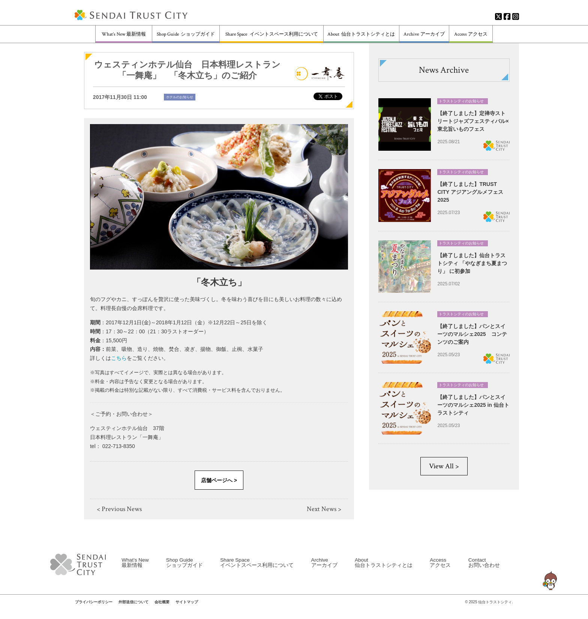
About (361, 34)
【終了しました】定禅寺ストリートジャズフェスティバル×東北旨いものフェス (472, 121)
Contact (484, 567)
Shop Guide (185, 34)
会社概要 (162, 608)
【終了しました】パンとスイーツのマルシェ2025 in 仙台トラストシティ (473, 405)
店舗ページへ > (219, 480)
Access (471, 34)
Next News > (324, 509)
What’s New (124, 34)
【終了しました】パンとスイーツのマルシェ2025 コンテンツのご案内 (472, 334)
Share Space (271, 34)
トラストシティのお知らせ (461, 101)
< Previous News (119, 509)
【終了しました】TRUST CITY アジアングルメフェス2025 (470, 192)
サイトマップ (187, 608)
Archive (424, 34)
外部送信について (133, 608)
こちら (119, 358)
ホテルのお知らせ (179, 97)
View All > (444, 466)
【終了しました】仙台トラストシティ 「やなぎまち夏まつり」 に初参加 (472, 263)
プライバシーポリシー (93, 608)
